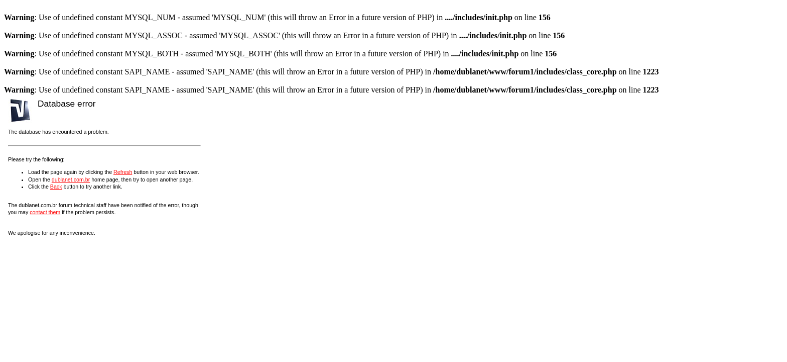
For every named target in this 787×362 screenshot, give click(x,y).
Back (56, 187)
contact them (45, 212)
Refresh (122, 172)
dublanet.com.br (71, 179)
